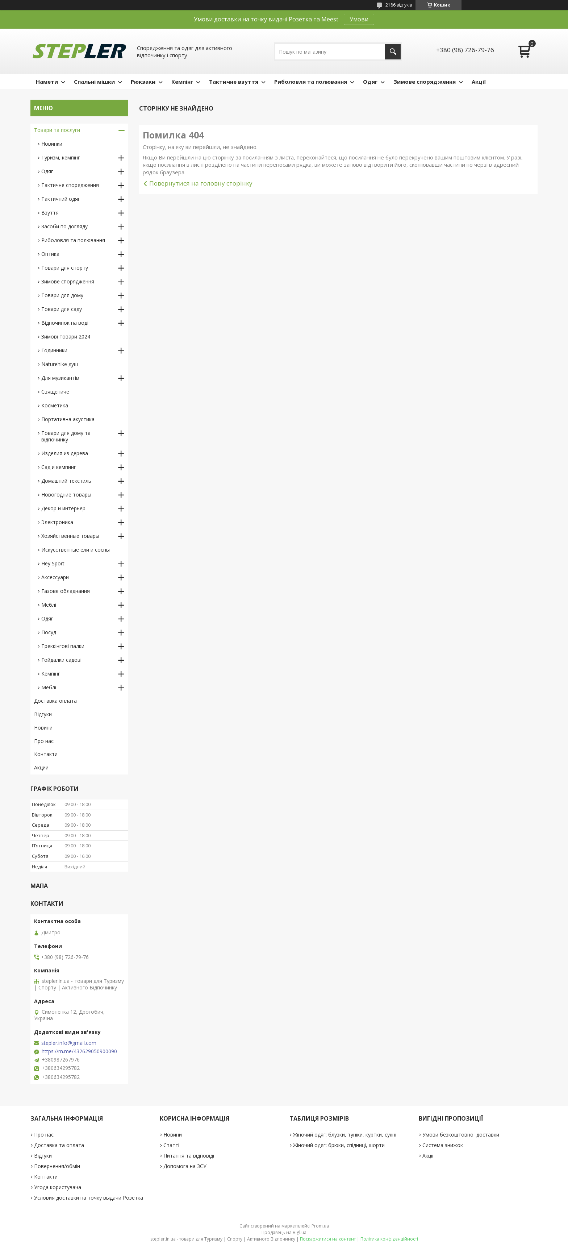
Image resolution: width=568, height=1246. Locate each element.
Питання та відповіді (188, 1155)
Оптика (50, 253)
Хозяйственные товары (70, 535)
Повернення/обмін (57, 1166)
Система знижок (442, 1145)
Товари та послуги (57, 129)
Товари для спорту (64, 267)
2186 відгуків (398, 5)
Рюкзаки (143, 81)
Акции (41, 767)
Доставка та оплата (59, 1145)
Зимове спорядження (424, 81)
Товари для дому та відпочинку (66, 436)
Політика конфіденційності (389, 1239)
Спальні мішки (94, 81)
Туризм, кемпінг (60, 157)
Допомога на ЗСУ (184, 1166)
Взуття (50, 212)
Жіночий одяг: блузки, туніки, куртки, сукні (344, 1134)
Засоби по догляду (64, 226)
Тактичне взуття (233, 81)
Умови (359, 19)
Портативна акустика (68, 419)
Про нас (44, 741)
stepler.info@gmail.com (68, 1043)
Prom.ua (320, 1226)
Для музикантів (60, 377)
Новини (43, 727)
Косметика (54, 405)
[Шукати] (393, 51)
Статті (171, 1145)
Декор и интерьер (63, 508)
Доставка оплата (55, 700)
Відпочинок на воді (64, 322)
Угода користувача (57, 1187)
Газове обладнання (65, 590)
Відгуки (43, 714)
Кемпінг (182, 81)
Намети (47, 81)
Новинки (51, 143)
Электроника (57, 522)
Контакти (46, 754)
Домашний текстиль (66, 480)
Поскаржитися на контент (328, 1239)
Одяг (370, 81)
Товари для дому (62, 295)
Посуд (48, 632)
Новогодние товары (66, 494)
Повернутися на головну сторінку (200, 183)
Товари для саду (61, 309)
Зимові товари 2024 (65, 336)
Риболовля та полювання (310, 81)
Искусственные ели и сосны (75, 549)
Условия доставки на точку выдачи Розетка (88, 1197)
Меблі (48, 604)
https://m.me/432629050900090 (79, 1051)
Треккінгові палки (62, 646)
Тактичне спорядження (70, 185)
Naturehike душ (59, 364)
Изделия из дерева (64, 453)
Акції (479, 81)
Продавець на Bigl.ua (284, 1232)
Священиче (55, 391)
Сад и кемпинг (58, 467)
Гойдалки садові (61, 659)
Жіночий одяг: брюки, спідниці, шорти (339, 1145)
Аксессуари (55, 577)
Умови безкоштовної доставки (460, 1134)
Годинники (54, 350)
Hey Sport (52, 563)
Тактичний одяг (60, 198)
